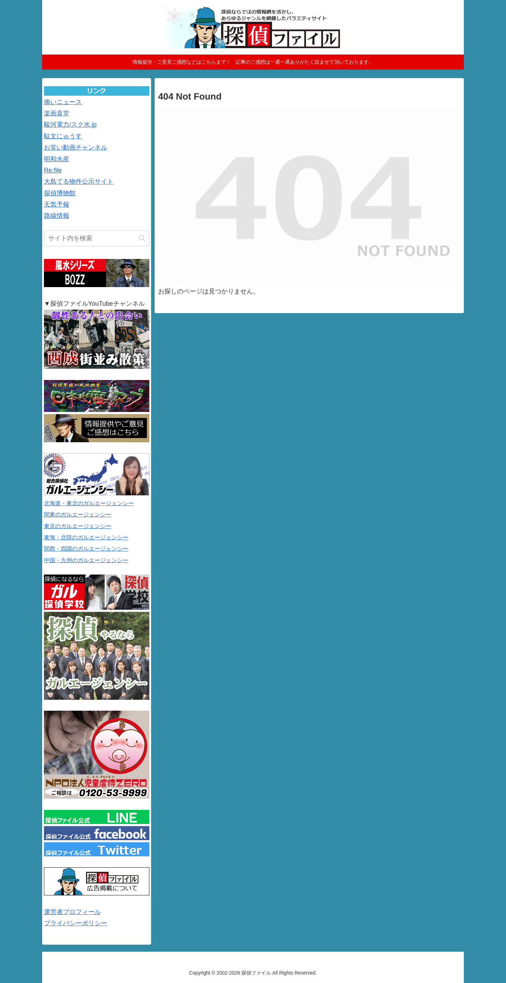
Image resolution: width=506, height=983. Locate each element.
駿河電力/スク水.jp (70, 124)
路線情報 (56, 215)
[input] (96, 238)
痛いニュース (63, 102)
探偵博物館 (60, 193)
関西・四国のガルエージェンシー (86, 549)
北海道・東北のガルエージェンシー (89, 503)
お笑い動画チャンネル (75, 147)
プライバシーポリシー (75, 923)
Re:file (53, 170)
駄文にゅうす (63, 136)
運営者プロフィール (72, 911)
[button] (142, 238)
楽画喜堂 (56, 113)
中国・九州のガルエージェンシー (86, 560)
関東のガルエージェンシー (77, 515)
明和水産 (56, 159)
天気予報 (56, 204)
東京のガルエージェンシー (77, 526)
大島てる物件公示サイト (78, 181)
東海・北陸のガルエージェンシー (86, 537)
